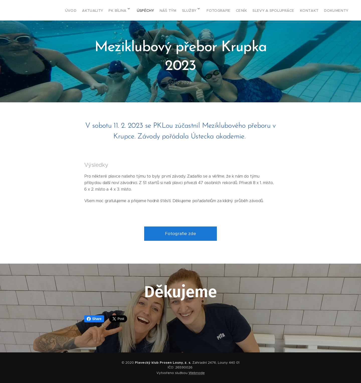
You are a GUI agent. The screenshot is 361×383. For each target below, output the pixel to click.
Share (94, 319)
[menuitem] (65, 10)
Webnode (197, 373)
